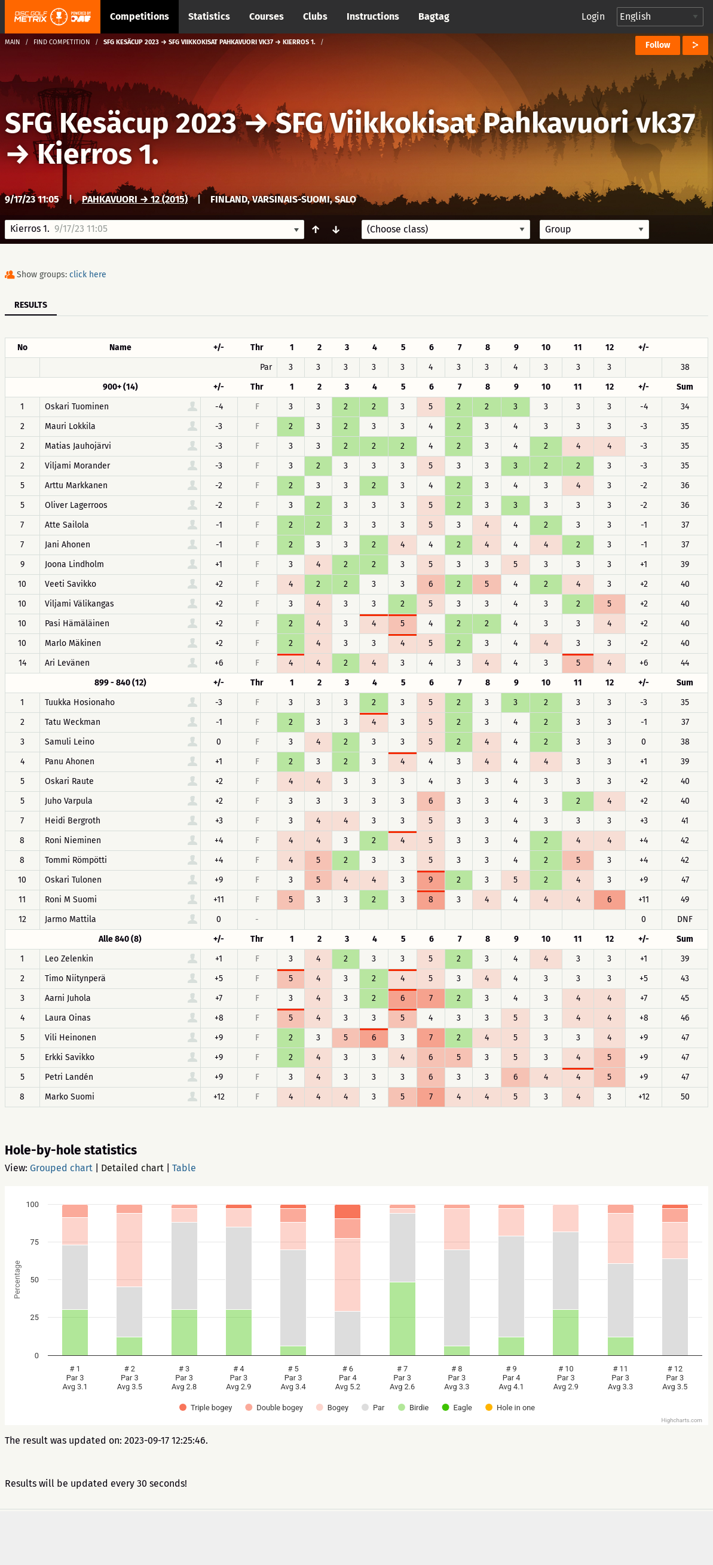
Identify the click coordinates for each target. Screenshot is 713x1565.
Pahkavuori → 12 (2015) (135, 199)
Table (184, 1168)
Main (12, 42)
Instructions (373, 16)
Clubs (315, 16)
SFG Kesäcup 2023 (121, 123)
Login (593, 16)
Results (30, 305)
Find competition (61, 42)
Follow (657, 45)
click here (87, 274)
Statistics (209, 16)
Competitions (139, 16)
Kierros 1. (98, 154)
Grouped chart (61, 1168)
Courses (266, 16)
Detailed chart (132, 1168)
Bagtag (433, 16)
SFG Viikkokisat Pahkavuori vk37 (485, 123)
